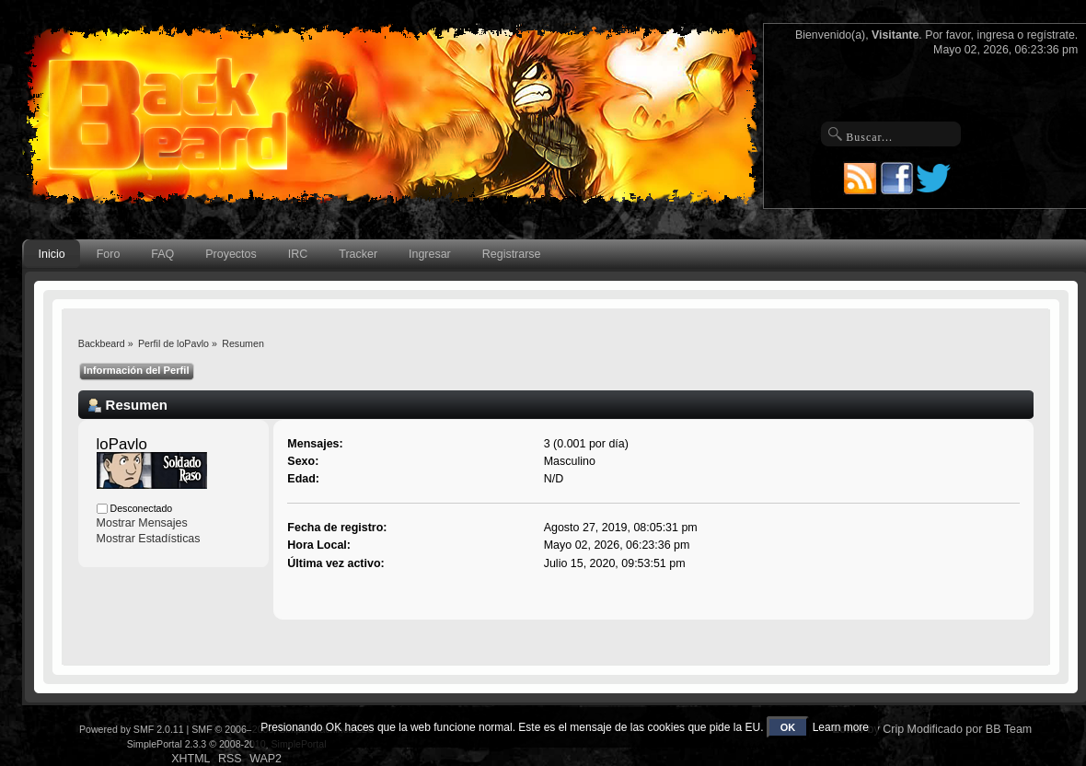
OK (788, 727)
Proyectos (230, 254)
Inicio (52, 254)
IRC (297, 254)
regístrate (1051, 35)
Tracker (358, 254)
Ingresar (430, 254)
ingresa (995, 35)
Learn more (841, 727)
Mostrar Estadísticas (149, 538)
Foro (109, 254)
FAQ (162, 254)
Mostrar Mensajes (142, 522)
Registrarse (511, 254)
